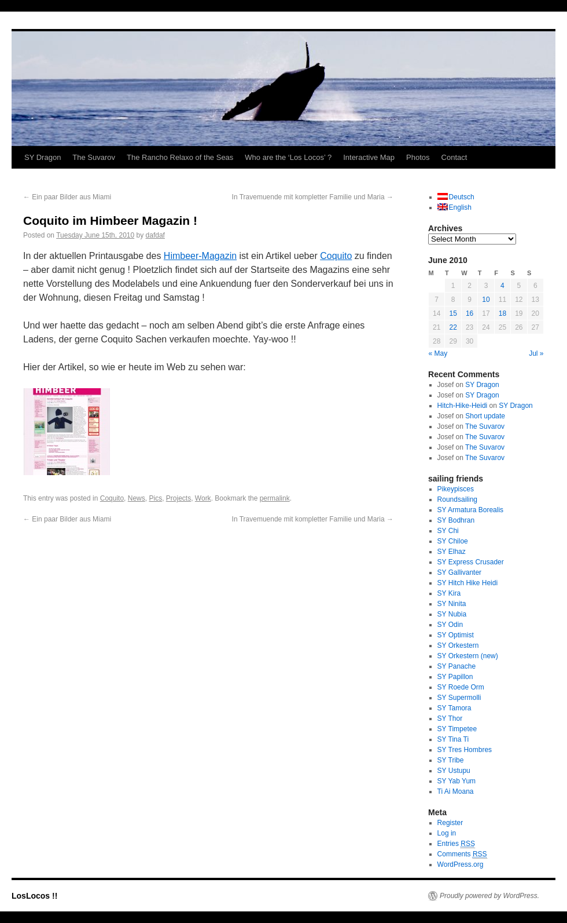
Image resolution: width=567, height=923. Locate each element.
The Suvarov (93, 157)
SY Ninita (451, 604)
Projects (178, 498)
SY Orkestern (458, 645)
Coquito (336, 256)
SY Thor (450, 718)
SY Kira (449, 593)
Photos (417, 157)
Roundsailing (457, 499)
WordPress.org (460, 864)
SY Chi (448, 531)
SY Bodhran (456, 520)
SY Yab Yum (456, 781)
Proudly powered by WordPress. (489, 896)
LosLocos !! (34, 895)
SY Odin (450, 625)
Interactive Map (369, 157)
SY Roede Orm (460, 687)
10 (485, 299)
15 (452, 313)
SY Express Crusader (470, 562)
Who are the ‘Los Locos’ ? (288, 157)
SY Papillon (455, 677)
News (136, 498)
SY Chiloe (452, 541)
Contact (454, 157)
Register (450, 823)
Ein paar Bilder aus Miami (67, 197)
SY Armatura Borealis (470, 510)
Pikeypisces (455, 489)
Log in (446, 833)
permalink (275, 498)
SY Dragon (42, 157)
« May (438, 353)
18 (502, 313)
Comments (462, 854)
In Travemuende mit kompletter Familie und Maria (312, 197)
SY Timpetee (457, 729)
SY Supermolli (459, 698)
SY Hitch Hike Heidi (467, 583)
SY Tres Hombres (464, 750)
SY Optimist (455, 635)
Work (203, 498)
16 (469, 313)
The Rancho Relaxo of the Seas (180, 157)
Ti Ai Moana (455, 791)
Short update (485, 416)
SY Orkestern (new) (467, 656)
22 (452, 327)
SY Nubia (451, 614)
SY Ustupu (453, 771)
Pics (155, 498)
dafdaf (155, 235)
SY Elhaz (451, 552)
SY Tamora (454, 708)
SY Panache (456, 666)
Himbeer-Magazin (200, 256)
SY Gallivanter (459, 572)
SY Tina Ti (453, 739)
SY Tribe (450, 760)
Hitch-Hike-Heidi (462, 406)
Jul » (536, 353)
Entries (456, 844)
